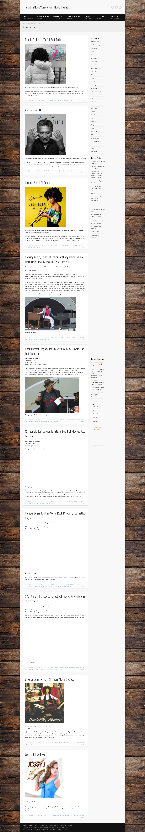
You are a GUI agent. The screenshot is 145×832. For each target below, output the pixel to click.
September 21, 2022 (43, 171)
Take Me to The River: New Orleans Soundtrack (97, 198)
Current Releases (43, 17)
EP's (92, 75)
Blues (52, 667)
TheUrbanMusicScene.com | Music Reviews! (46, 7)
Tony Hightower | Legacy (98, 220)
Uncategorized (95, 138)
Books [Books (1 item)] (94, 410)
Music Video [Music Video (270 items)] (96, 417)
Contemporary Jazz (55, 245)
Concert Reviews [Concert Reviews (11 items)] (97, 414)
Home (28, 17)
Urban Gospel (95, 141)
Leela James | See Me (97, 231)
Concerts (53, 337)
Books (93, 55)
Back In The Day (95, 45)
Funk (67, 337)
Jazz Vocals (75, 245)
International (94, 95)
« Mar (92, 453)
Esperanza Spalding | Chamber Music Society (49, 679)
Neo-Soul (38, 421)
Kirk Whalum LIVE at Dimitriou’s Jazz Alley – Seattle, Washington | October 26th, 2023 (97, 373)
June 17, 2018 (41, 337)
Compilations (94, 61)
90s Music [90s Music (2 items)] (95, 406)
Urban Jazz (66, 100)
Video (70, 100)
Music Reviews (57, 17)
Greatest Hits (94, 88)
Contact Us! (115, 17)
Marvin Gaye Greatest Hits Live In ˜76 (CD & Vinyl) (97, 188)
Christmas (94, 58)
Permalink (83, 100)
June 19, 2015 (41, 584)
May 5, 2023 (41, 100)
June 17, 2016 (41, 420)
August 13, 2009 (42, 815)
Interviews (87, 17)
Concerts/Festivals (73, 17)
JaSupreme (30, 100)
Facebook (112, 7)
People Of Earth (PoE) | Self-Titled (43, 39)
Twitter (116, 7)
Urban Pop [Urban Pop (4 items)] (95, 421)
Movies (93, 111)
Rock (92, 128)
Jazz (51, 100)
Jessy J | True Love (35, 754)
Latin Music (60, 100)
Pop (92, 118)
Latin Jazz (54, 100)
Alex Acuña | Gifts (35, 110)
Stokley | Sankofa (96, 223)
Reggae (43, 586)
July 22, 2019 (41, 245)
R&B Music (30, 339)
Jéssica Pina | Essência (37, 182)
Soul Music (27, 247)
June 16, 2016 (41, 501)
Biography (94, 48)
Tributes (41, 339)
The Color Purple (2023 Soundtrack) (97, 395)
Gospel (93, 81)
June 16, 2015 (41, 667)
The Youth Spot (101, 17)
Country (93, 71)
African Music (95, 41)
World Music (68, 586)
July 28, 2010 (41, 742)
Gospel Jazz (94, 85)
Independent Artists (65, 245)
